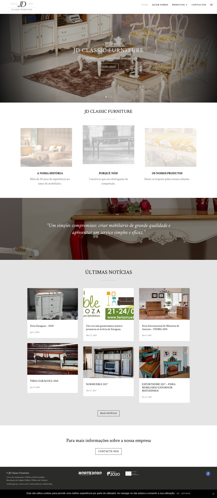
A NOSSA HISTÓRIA (50, 173)
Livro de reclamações (15, 477)
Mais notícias (108, 413)
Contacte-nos (108, 451)
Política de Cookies (39, 480)
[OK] (213, 493)
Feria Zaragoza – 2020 (42, 326)
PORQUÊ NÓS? (108, 173)
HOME (144, 7)
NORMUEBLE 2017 (97, 384)
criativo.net (23, 484)
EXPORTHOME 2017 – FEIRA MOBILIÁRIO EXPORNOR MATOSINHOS (159, 387)
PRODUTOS (178, 7)
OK (178, 493)
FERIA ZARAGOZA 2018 (44, 381)
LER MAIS (185, 493)
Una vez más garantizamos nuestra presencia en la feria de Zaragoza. (104, 327)
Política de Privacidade (35, 477)
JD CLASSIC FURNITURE (108, 51)
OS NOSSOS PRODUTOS (167, 173)
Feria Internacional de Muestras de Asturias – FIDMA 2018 (160, 327)
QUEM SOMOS (160, 7)
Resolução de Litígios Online (18, 480)
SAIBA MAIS (108, 67)
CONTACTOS (199, 7)
